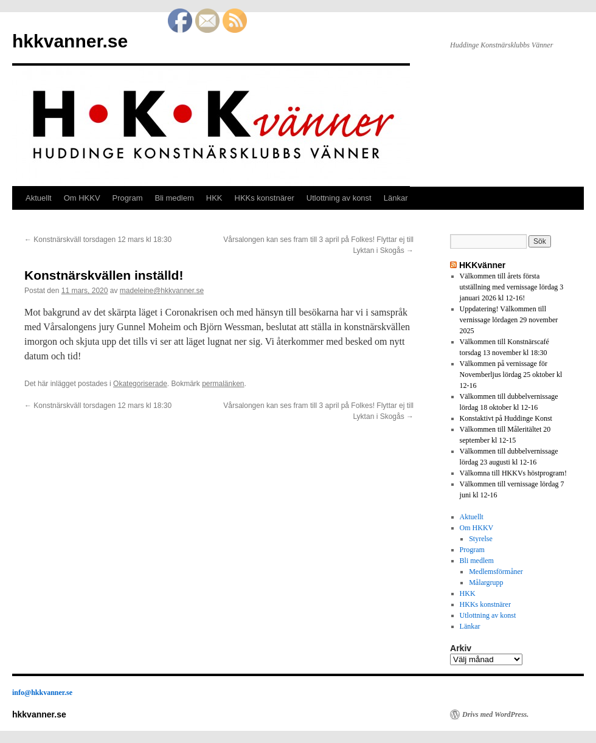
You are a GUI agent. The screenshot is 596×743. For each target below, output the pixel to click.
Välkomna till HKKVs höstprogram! (513, 473)
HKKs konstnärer (264, 197)
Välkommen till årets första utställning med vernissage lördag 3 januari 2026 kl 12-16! (512, 287)
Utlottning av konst (339, 197)
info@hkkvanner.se (42, 692)
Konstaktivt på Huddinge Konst (506, 418)
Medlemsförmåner (496, 571)
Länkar (396, 197)
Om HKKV (82, 197)
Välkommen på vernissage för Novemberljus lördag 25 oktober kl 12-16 (511, 374)
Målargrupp (486, 582)
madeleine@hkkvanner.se (162, 290)
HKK (214, 197)
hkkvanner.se (70, 41)
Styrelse (481, 538)
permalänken (223, 383)
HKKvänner (482, 265)
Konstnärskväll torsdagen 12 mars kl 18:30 (98, 239)
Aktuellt (39, 197)
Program (128, 197)
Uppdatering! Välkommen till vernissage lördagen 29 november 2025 (509, 320)
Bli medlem (173, 197)
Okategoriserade (140, 383)
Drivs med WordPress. (495, 714)
